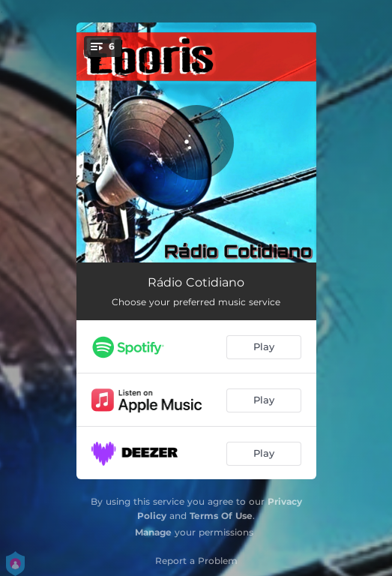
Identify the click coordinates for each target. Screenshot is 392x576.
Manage (153, 532)
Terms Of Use (221, 515)
